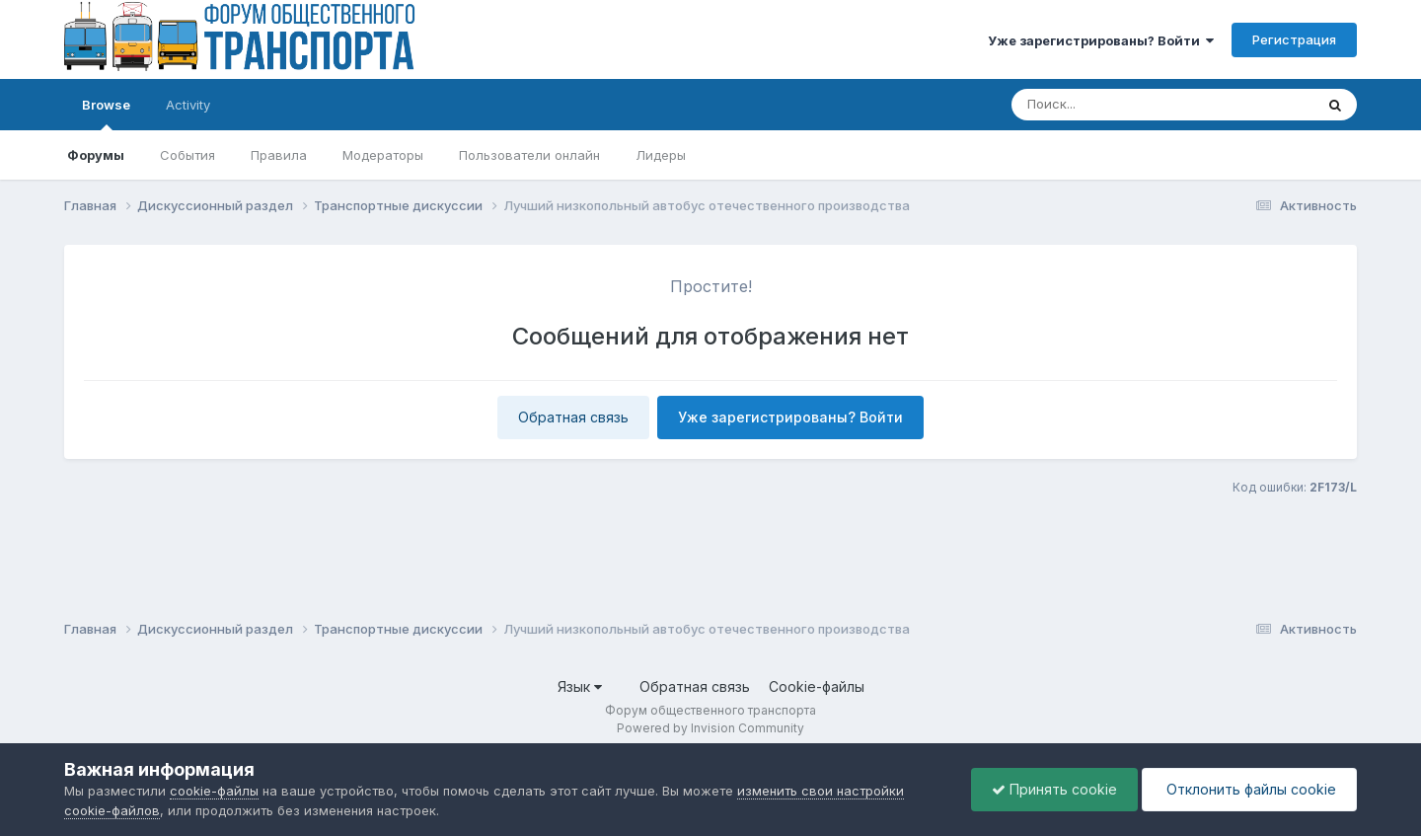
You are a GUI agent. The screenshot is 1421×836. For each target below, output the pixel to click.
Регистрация (1294, 39)
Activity (188, 105)
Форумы (95, 155)
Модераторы (382, 155)
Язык (580, 686)
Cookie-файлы (816, 686)
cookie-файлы (214, 790)
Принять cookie (1054, 789)
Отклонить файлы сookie (1249, 789)
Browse (106, 113)
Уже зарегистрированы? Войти (1101, 40)
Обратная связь (573, 417)
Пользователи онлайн (529, 155)
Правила (279, 155)
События (187, 155)
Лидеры (661, 155)
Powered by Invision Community (710, 728)
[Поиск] (1124, 104)
